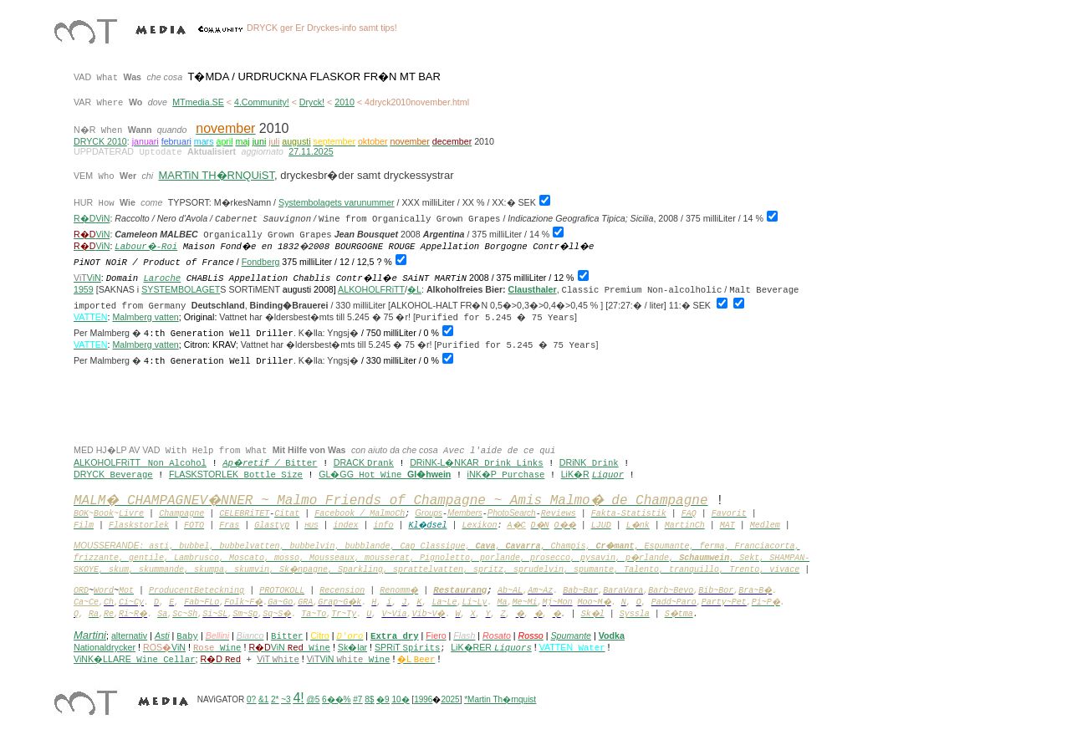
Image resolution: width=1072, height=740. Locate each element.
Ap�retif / (253, 463)
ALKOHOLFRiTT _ (111, 462)
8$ (369, 699)
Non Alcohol (177, 463)
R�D (84, 218)
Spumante (570, 635)
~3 (285, 699)
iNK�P (482, 474)
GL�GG (336, 474)
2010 (344, 102)
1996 (423, 699)
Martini (90, 635)
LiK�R (575, 474)
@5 (313, 699)
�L (414, 289)
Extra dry (394, 636)
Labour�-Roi (146, 247)
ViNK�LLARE (135, 659)
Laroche (162, 278)
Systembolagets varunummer (336, 202)
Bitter (301, 463)
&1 (263, 699)
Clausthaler (532, 289)
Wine (309, 648)
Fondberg (261, 262)
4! (298, 698)
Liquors (513, 648)
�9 (383, 699)
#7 (357, 699)
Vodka (612, 635)
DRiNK (573, 462)
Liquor (608, 475)
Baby (187, 636)
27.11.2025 (310, 151)
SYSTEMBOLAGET (180, 289)
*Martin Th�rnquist (500, 699)
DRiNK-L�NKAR (444, 462)
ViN (102, 246)
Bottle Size (273, 475)
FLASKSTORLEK (203, 474)
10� (400, 699)
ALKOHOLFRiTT (371, 289)
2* (274, 699)
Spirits (422, 648)
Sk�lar (352, 647)
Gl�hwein (429, 474)
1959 (84, 289)
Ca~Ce (86, 602)
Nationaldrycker (104, 647)
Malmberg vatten (145, 317)
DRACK (350, 462)
